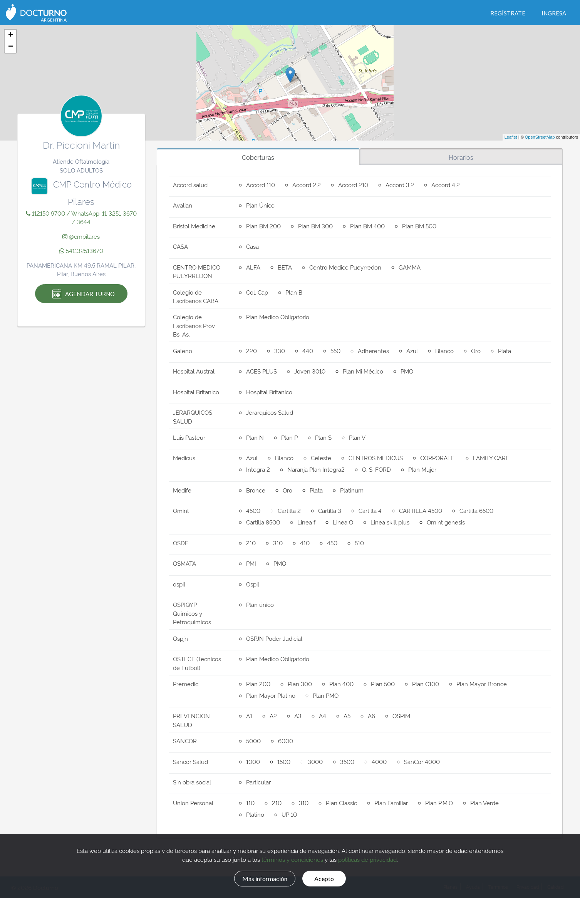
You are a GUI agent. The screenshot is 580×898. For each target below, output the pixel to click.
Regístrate (507, 13)
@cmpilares (81, 236)
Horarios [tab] (461, 157)
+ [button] (10, 35)
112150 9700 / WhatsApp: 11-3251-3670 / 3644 (81, 217)
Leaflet (511, 137)
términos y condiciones (292, 858)
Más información (261, 877)
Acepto (329, 877)
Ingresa (553, 13)
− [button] (10, 47)
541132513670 (81, 250)
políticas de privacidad (367, 858)
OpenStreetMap (540, 137)
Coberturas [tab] (258, 157)
